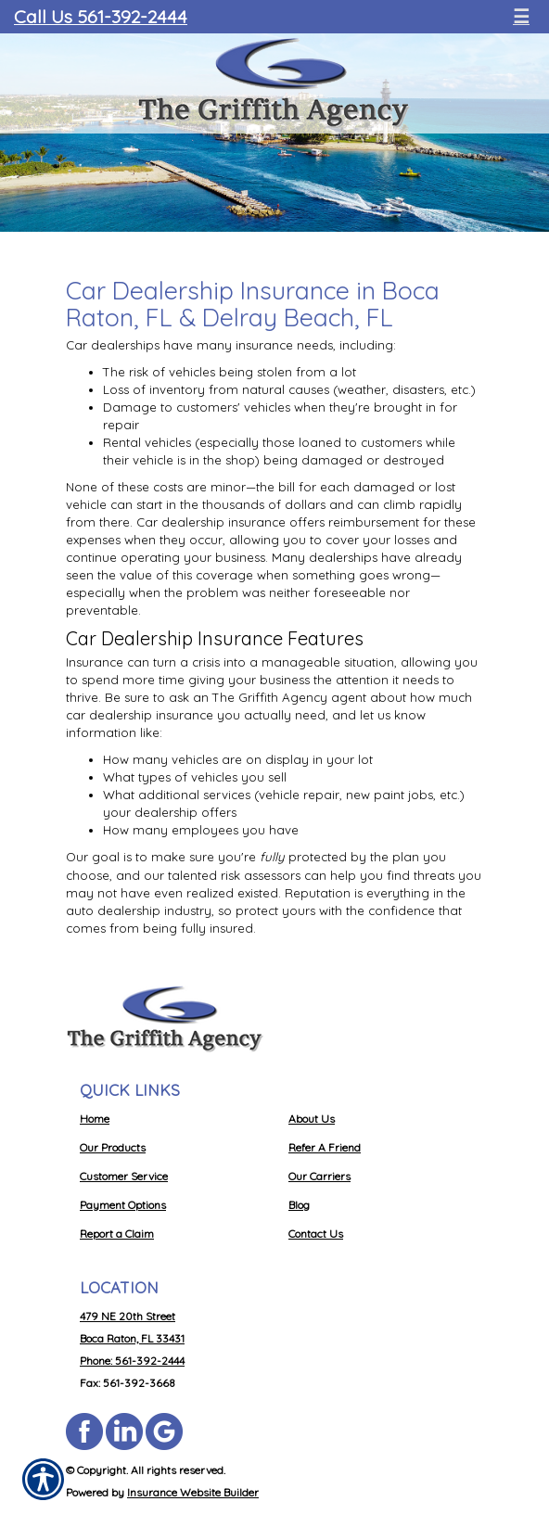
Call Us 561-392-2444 (100, 16)
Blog (299, 1205)
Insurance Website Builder (193, 1492)
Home (94, 1119)
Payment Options (123, 1205)
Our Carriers (319, 1176)
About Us (311, 1119)
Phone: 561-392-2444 (132, 1361)
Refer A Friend (324, 1147)
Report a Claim (117, 1234)
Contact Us (315, 1234)
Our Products (113, 1147)
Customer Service (124, 1176)
